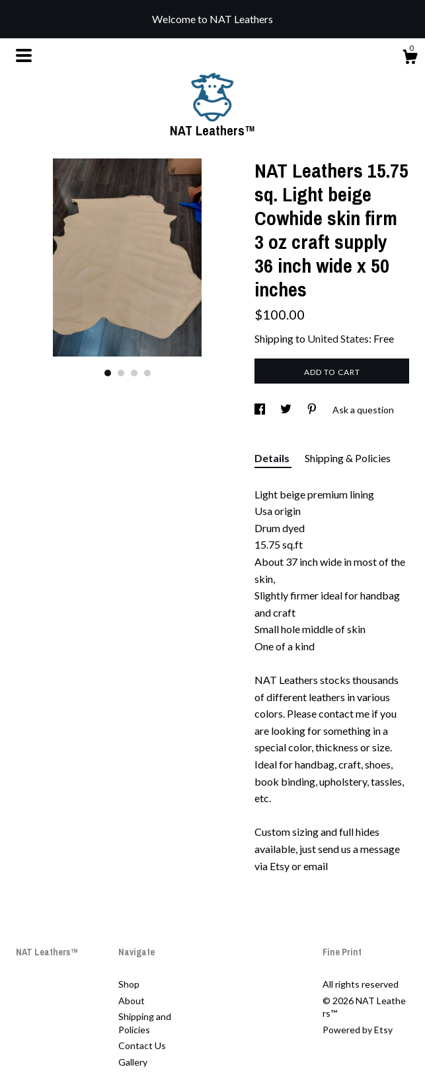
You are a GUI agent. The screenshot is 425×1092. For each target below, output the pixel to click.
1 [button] (107, 373)
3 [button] (134, 373)
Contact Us (142, 1045)
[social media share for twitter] (286, 409)
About (131, 1000)
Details (272, 458)
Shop (128, 984)
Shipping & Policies (348, 458)
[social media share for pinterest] (313, 409)
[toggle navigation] (24, 55)
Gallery (132, 1062)
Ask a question (363, 409)
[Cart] (410, 59)
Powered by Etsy (358, 1029)
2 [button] (121, 373)
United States (338, 338)
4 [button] (147, 373)
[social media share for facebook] (260, 409)
